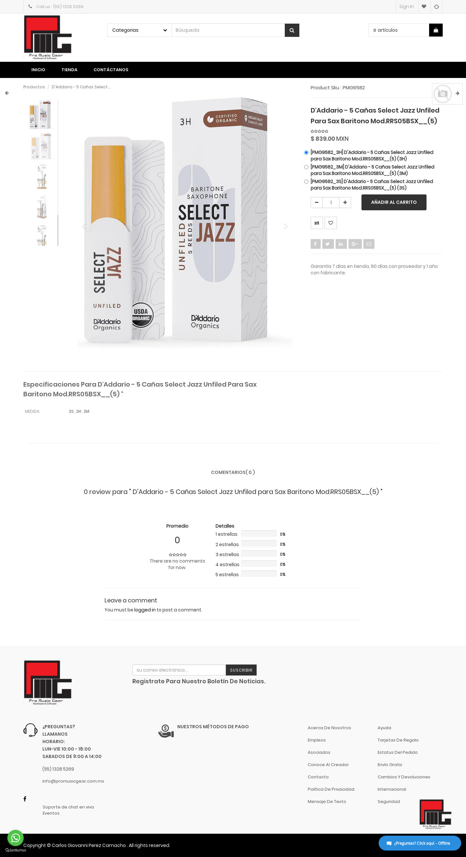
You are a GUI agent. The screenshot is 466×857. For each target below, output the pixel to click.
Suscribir (241, 670)
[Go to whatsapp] (15, 838)
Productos (34, 87)
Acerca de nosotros (329, 728)
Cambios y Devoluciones (404, 777)
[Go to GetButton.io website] (15, 850)
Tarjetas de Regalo (398, 740)
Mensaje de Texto (327, 801)
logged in (145, 610)
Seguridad (389, 801)
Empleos (317, 740)
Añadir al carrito (394, 202)
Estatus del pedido (398, 752)
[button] (85, 222)
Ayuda (384, 728)
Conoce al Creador (328, 765)
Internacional (392, 789)
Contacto (318, 777)
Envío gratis (390, 765)
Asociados (319, 752)
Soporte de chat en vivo (68, 807)
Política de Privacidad (331, 789)
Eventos (51, 813)
